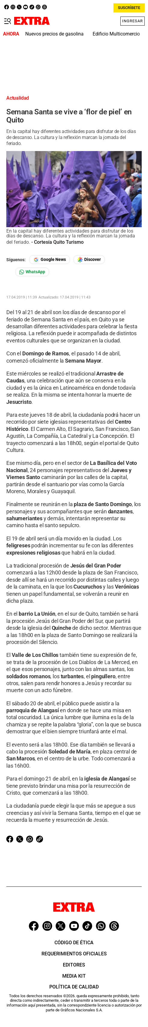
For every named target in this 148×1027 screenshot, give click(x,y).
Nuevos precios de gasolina (54, 34)
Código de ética (74, 942)
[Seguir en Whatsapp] (32, 272)
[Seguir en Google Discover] (89, 259)
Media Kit (74, 976)
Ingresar (132, 21)
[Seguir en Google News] (49, 259)
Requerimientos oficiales (74, 954)
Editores (74, 965)
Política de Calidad (74, 987)
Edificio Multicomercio (116, 34)
